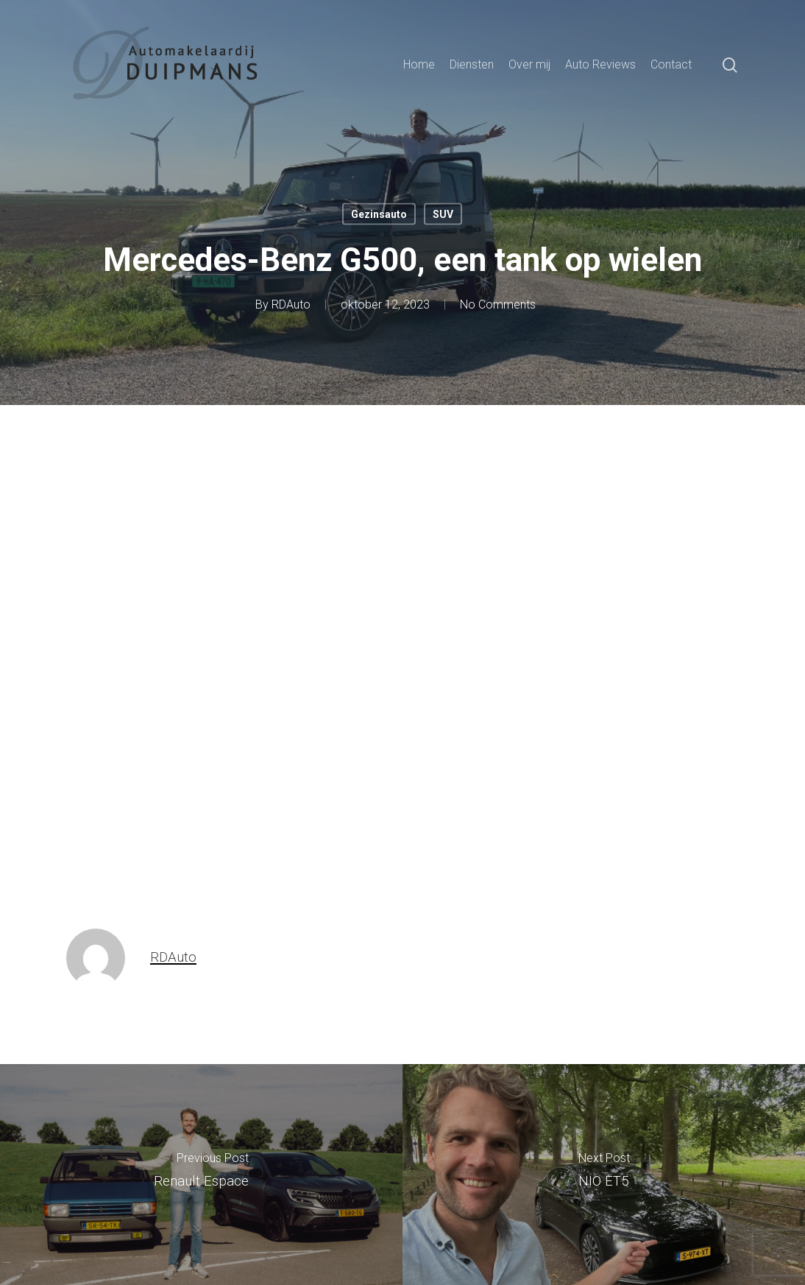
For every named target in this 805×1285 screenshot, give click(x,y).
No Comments (498, 304)
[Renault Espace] (201, 1174)
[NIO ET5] (603, 1174)
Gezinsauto (379, 214)
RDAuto (291, 304)
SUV (443, 214)
